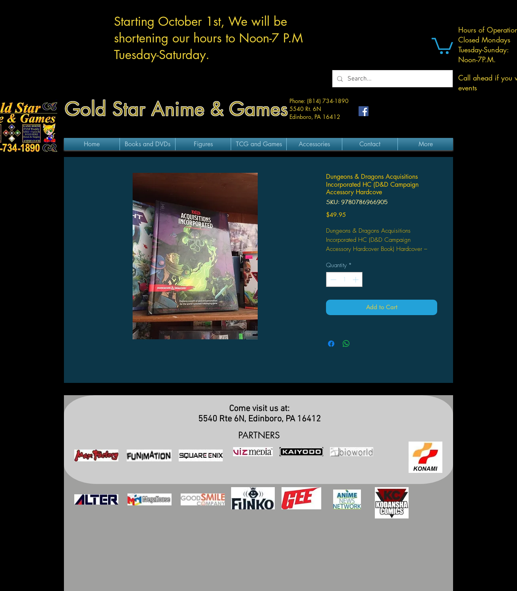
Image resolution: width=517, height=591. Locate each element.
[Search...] (391, 78)
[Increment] (356, 279)
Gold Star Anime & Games (176, 109)
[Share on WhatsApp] (346, 343)
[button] (442, 45)
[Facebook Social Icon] (363, 111)
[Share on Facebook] (331, 343)
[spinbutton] (344, 279)
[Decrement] (332, 279)
